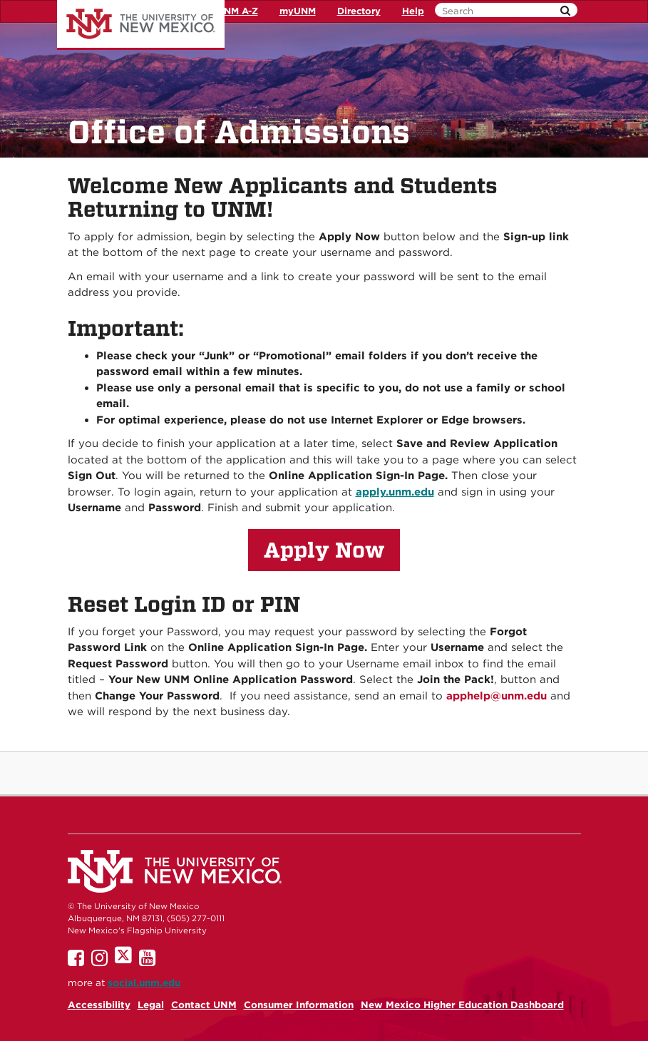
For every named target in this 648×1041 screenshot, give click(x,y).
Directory (359, 11)
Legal (151, 1004)
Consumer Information (299, 1004)
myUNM (297, 11)
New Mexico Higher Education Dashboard (462, 1004)
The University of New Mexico (141, 25)
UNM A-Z (237, 11)
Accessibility (99, 1004)
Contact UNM (204, 1004)
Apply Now (324, 550)
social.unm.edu (144, 982)
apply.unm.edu (395, 492)
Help (413, 11)
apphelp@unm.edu (496, 695)
